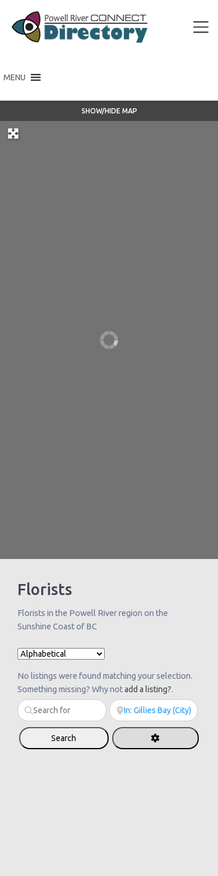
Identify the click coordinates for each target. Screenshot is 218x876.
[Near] (153, 710)
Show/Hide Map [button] (109, 111)
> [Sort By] (61, 654)
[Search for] (61, 710)
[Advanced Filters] (155, 738)
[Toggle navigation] (201, 27)
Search (76, 738)
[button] (14, 77)
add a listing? (147, 689)
